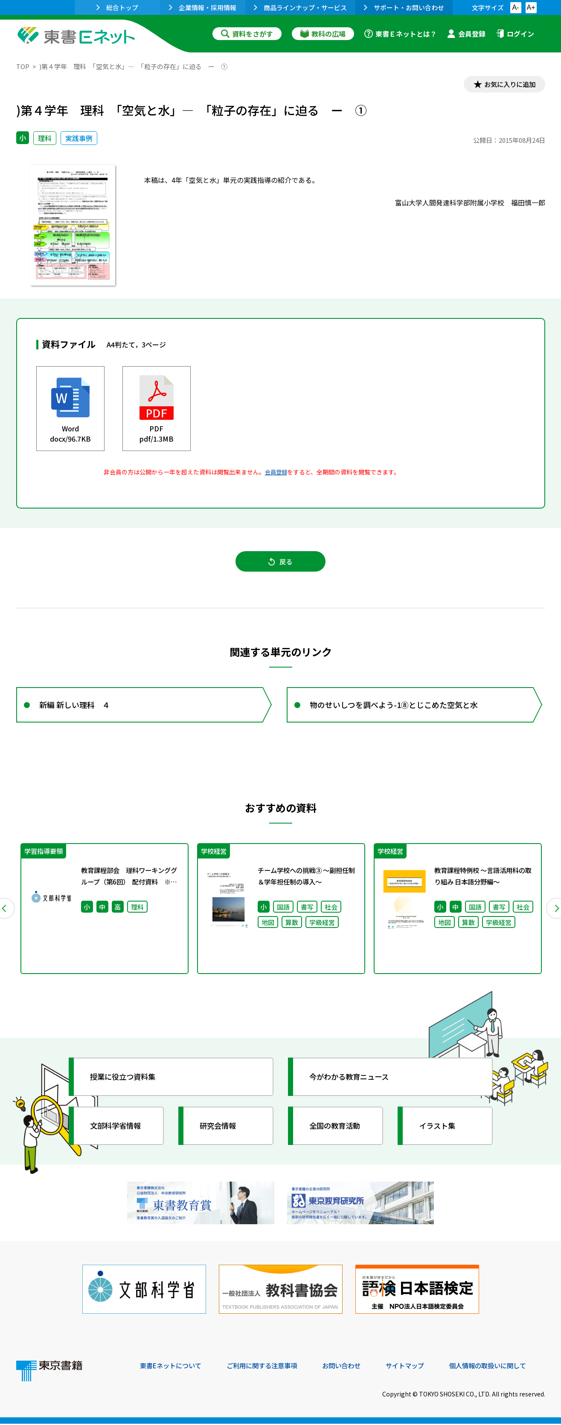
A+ (530, 7)
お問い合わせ (351, 1367)
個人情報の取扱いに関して (504, 1367)
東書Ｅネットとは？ (400, 34)
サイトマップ (417, 1367)
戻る (280, 563)
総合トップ (117, 7)
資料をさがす (247, 34)
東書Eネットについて (173, 1367)
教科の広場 (323, 34)
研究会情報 (220, 1130)
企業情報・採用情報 (202, 7)
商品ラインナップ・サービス (300, 7)
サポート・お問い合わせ (404, 7)
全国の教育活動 (337, 1130)
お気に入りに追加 (508, 84)
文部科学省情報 (118, 1130)
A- (515, 7)
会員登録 (466, 34)
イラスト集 (439, 1130)
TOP (22, 66)
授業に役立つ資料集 (125, 1081)
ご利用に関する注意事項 (268, 1367)
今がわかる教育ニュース (352, 1081)
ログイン (515, 34)
